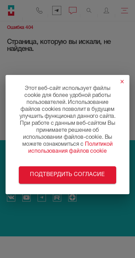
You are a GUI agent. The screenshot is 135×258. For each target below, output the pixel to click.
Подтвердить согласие (67, 175)
